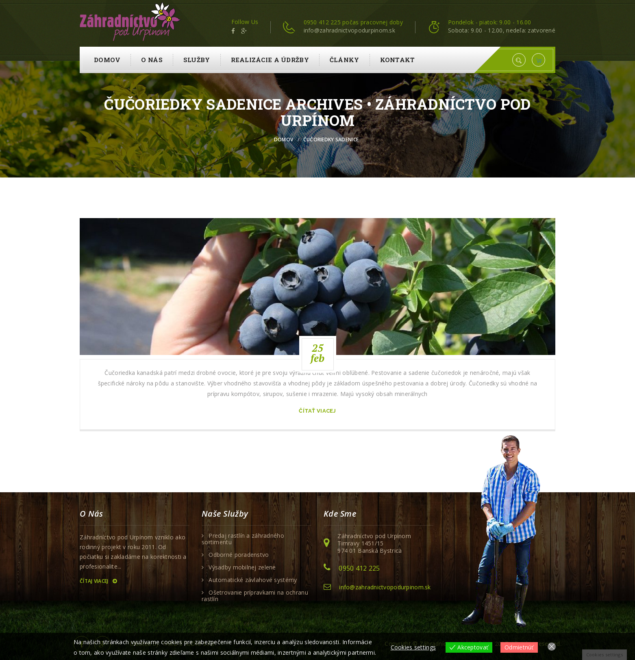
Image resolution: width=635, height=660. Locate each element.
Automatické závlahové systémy (253, 580)
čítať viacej (317, 411)
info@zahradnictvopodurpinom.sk (385, 587)
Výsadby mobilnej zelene (242, 567)
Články (344, 60)
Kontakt (397, 60)
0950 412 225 (359, 568)
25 (318, 353)
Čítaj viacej (98, 581)
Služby (196, 60)
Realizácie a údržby (270, 60)
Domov (107, 60)
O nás (151, 60)
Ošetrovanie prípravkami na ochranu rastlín (255, 595)
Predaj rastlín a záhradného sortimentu (243, 538)
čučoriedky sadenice (331, 139)
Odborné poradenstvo (239, 555)
